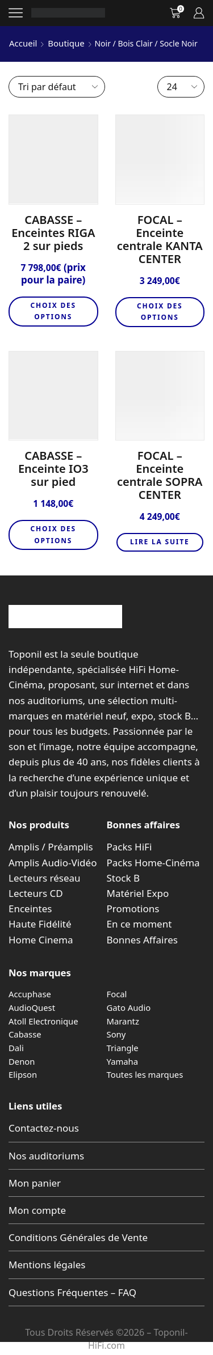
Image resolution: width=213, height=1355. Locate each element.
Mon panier (35, 1182)
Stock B (123, 877)
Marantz (123, 1021)
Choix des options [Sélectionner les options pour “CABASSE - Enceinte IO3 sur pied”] (53, 534)
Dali (16, 1047)
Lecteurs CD (36, 893)
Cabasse (25, 1034)
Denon (22, 1061)
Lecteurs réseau (45, 877)
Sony (116, 1034)
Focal (117, 994)
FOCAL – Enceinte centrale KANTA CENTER (160, 239)
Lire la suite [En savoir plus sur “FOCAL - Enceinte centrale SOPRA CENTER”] (160, 542)
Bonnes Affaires (142, 939)
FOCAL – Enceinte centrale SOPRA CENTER (160, 475)
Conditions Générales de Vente (78, 1237)
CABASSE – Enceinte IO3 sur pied (53, 468)
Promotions (133, 908)
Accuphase (30, 994)
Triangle (123, 1047)
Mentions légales (47, 1264)
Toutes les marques (145, 1074)
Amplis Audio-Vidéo (53, 862)
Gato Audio (129, 1007)
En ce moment (139, 923)
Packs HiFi (129, 846)
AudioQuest (32, 1007)
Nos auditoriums (46, 1155)
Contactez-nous (44, 1127)
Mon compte (37, 1210)
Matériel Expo (138, 893)
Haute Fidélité (40, 923)
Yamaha (123, 1061)
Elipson (23, 1074)
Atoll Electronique (43, 1021)
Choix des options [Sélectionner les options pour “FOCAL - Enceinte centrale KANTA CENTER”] (160, 311)
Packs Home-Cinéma (153, 862)
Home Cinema (41, 939)
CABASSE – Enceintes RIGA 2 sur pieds (53, 232)
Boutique (66, 43)
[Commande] (57, 87)
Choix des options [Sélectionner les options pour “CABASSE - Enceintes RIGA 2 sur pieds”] (53, 310)
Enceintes (30, 908)
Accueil (23, 43)
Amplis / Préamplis (51, 846)
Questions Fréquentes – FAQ (72, 1292)
